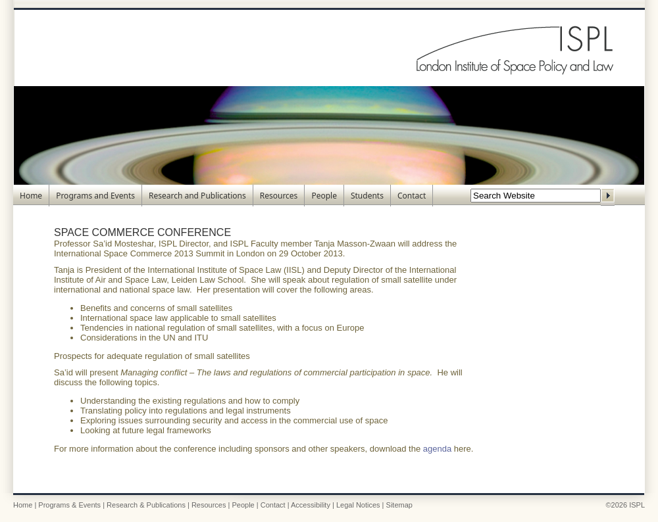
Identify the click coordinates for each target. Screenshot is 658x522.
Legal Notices (358, 505)
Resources (279, 195)
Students (367, 195)
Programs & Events (69, 505)
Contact (411, 195)
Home (31, 195)
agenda (437, 449)
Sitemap (399, 505)
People (324, 195)
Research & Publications (146, 505)
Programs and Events (95, 195)
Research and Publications (197, 195)
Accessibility (310, 505)
